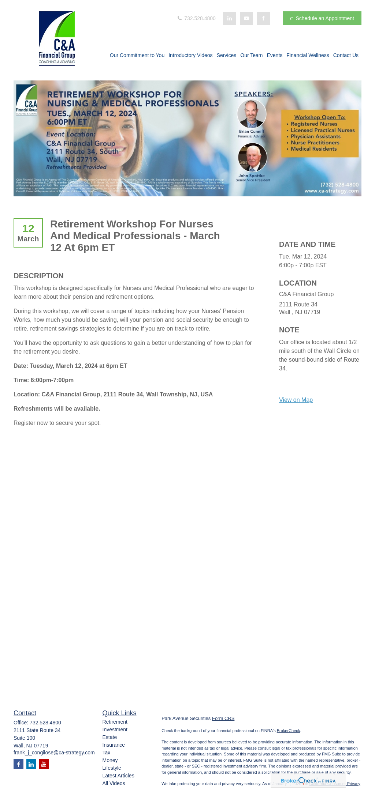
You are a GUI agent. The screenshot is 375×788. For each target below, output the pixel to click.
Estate (110, 737)
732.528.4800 (196, 18)
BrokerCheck (288, 730)
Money (110, 760)
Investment (115, 729)
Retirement (115, 722)
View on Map (296, 400)
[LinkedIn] (229, 18)
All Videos (114, 783)
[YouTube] (246, 18)
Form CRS (223, 718)
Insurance (114, 745)
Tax (107, 752)
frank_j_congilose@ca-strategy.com (54, 752)
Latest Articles (118, 775)
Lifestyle (112, 768)
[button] (137, 56)
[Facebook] (263, 18)
